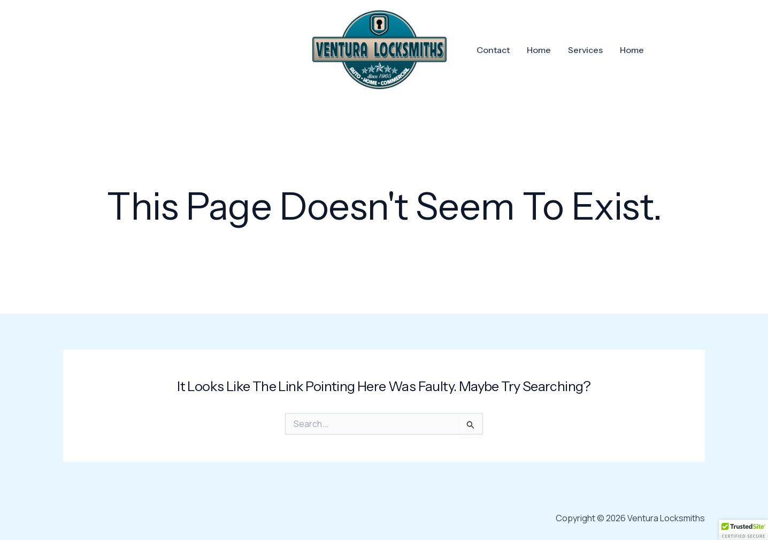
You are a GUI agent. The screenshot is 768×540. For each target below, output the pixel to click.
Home (539, 49)
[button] (743, 530)
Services (585, 49)
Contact (493, 49)
